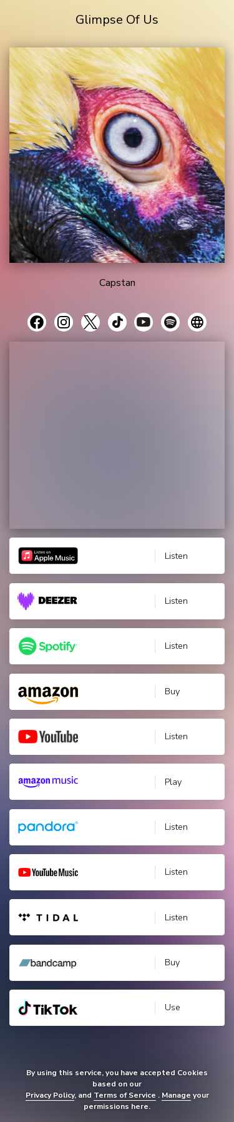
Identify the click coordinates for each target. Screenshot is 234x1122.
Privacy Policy (50, 1095)
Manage (176, 1095)
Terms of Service (125, 1095)
